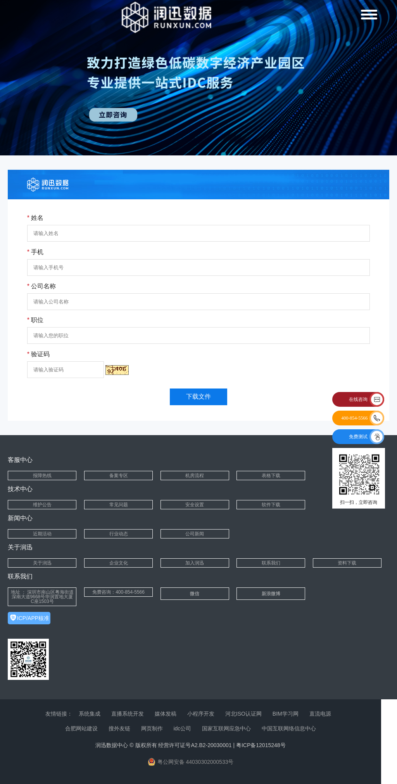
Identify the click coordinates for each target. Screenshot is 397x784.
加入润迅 (194, 563)
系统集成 (89, 713)
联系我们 (271, 563)
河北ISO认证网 (243, 713)
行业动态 (118, 534)
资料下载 (347, 563)
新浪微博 (271, 593)
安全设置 (194, 504)
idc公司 (182, 728)
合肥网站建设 (81, 728)
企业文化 (118, 563)
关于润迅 (42, 563)
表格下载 (271, 475)
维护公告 (42, 504)
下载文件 (198, 396)
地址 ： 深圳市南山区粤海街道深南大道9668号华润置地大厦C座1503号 (42, 596)
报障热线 (42, 475)
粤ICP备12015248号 (261, 745)
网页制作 (152, 728)
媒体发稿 (165, 713)
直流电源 (320, 713)
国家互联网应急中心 (226, 728)
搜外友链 (119, 728)
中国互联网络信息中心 (289, 728)
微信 (194, 593)
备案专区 (118, 475)
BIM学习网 (286, 713)
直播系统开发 (127, 713)
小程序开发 (200, 713)
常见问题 (118, 504)
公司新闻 (194, 534)
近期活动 (42, 534)
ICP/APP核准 (33, 618)
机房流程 (194, 475)
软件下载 (271, 504)
